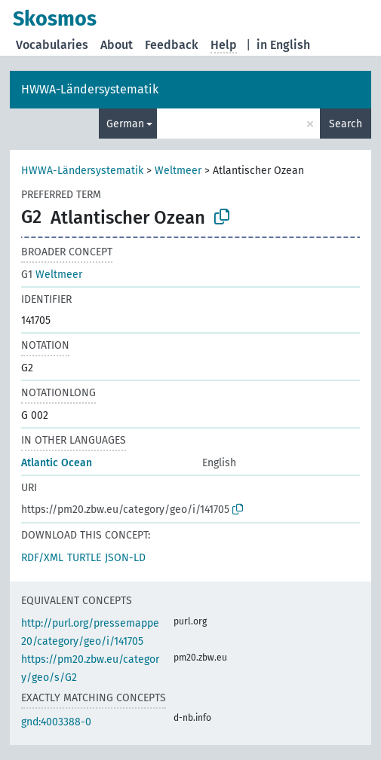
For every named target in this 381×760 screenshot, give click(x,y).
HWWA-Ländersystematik (89, 89)
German (125, 124)
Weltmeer (178, 170)
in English (283, 45)
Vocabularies (52, 45)
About (116, 45)
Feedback (171, 45)
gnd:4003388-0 (56, 722)
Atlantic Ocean (56, 462)
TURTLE (84, 557)
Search (345, 124)
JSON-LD (125, 557)
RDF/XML (42, 557)
